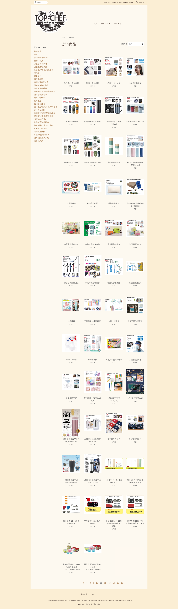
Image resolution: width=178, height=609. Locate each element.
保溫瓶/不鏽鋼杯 (40, 64)
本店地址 (84, 594)
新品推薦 (37, 51)
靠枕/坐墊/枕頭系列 (41, 135)
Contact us (93, 594)
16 (122, 583)
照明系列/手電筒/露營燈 (43, 116)
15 (118, 583)
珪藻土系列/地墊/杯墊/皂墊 (44, 113)
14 (114, 583)
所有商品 (105, 23)
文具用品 (37, 101)
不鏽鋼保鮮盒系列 (41, 85)
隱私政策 (89, 604)
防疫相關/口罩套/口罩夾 (43, 125)
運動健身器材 (39, 132)
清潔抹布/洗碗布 (40, 119)
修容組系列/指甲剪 (41, 122)
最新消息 (117, 23)
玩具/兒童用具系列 (41, 138)
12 (105, 583)
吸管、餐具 (38, 61)
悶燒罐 (36, 73)
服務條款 (81, 604)
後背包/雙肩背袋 (40, 95)
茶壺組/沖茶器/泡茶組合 (43, 70)
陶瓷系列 (37, 76)
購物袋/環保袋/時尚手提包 (44, 91)
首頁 (95, 23)
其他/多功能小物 (40, 129)
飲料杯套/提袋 (39, 98)
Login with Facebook (126, 2)
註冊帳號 (115, 2)
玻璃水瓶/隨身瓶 (40, 67)
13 (110, 583)
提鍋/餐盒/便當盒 (41, 58)
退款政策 (96, 604)
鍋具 (36, 54)
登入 (106, 2)
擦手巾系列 (38, 141)
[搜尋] (41, 2)
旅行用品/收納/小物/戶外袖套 (45, 107)
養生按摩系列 (39, 110)
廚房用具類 (38, 79)
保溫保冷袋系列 (40, 88)
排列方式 (124, 44)
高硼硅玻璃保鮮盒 (41, 82)
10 (97, 583)
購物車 (141, 2)
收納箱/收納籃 (39, 104)
